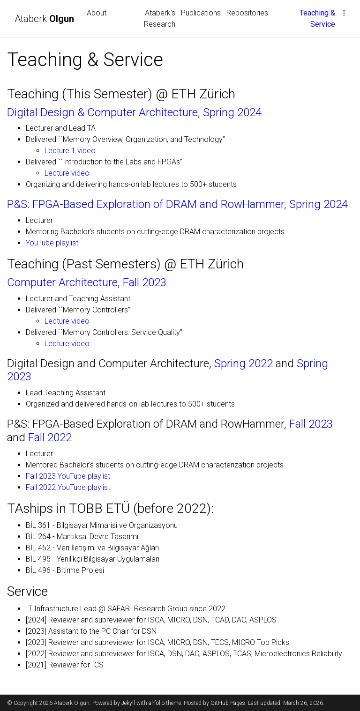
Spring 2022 (243, 363)
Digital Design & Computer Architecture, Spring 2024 (134, 112)
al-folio (157, 703)
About (96, 12)
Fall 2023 (311, 423)
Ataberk (45, 18)
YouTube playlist (52, 242)
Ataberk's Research (159, 18)
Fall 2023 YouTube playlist (68, 476)
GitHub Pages (227, 703)
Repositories (247, 12)
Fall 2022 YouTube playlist (68, 487)
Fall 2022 (50, 437)
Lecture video (67, 173)
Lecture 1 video (70, 150)
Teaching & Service (319, 18)
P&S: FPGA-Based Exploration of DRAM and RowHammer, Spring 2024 (177, 204)
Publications (201, 12)
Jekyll (128, 703)
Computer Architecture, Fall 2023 (86, 282)
